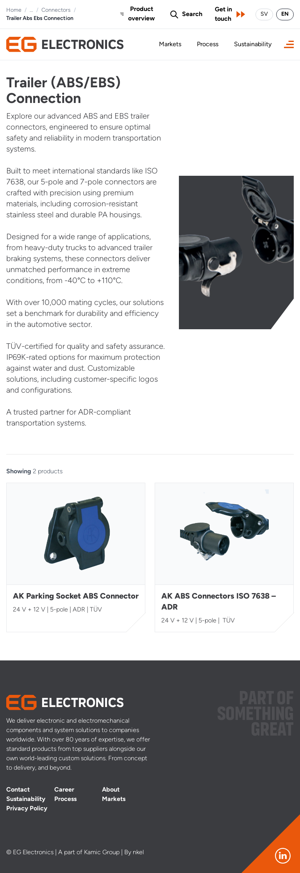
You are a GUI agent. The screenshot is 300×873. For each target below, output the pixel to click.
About (111, 790)
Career (64, 790)
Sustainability (252, 44)
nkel (138, 853)
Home (13, 10)
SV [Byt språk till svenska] (264, 14)
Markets (170, 44)
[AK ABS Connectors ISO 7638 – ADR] (224, 557)
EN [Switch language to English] (285, 14)
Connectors (56, 10)
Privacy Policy (26, 809)
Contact (18, 790)
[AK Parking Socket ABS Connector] (75, 557)
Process (207, 44)
